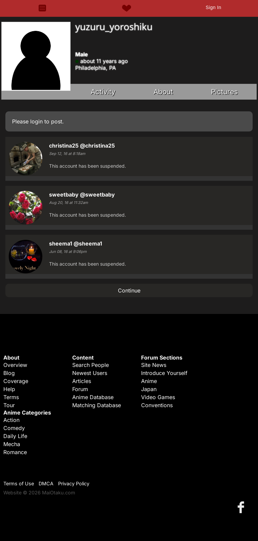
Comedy (14, 428)
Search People (90, 365)
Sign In (213, 7)
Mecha (11, 444)
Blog (9, 373)
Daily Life (15, 436)
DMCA (46, 483)
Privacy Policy (73, 483)
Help (9, 389)
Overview (15, 365)
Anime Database (93, 397)
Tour (9, 405)
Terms (11, 397)
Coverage (15, 381)
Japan (149, 389)
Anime (149, 381)
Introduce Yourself (164, 373)
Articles (81, 381)
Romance (15, 452)
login (36, 121)
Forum (80, 389)
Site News (153, 365)
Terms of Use (18, 483)
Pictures (224, 92)
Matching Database (96, 405)
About (163, 92)
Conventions (157, 405)
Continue (129, 290)
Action (11, 420)
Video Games (158, 397)
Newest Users (89, 373)
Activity (103, 92)
